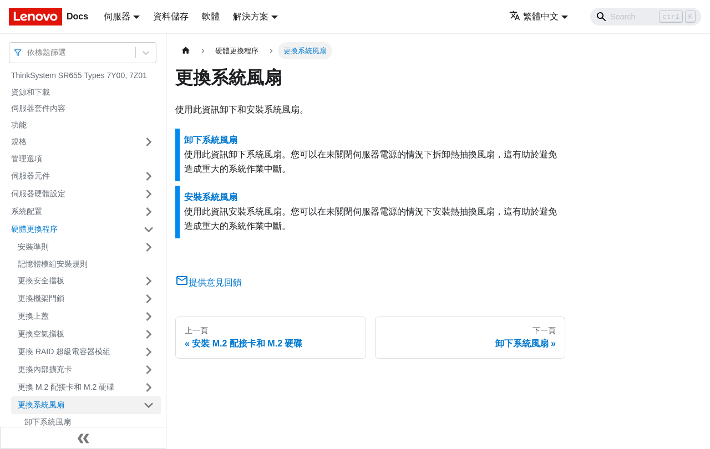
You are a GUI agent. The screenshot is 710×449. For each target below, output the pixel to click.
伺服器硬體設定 (38, 193)
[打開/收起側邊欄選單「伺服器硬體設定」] (148, 194)
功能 (19, 124)
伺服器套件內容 (38, 108)
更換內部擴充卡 (45, 369)
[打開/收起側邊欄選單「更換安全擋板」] (148, 281)
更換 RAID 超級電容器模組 (64, 351)
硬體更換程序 (34, 229)
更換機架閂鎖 (41, 298)
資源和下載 (30, 92)
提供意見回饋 (208, 282)
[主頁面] (185, 50)
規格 (19, 141)
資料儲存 (171, 16)
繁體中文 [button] (534, 16)
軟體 (211, 16)
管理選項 (26, 158)
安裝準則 (33, 246)
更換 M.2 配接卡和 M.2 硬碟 (66, 386)
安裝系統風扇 (210, 197)
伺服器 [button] (117, 16)
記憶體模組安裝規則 (53, 263)
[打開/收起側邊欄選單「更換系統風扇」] (148, 405)
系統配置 (26, 211)
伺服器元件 (30, 175)
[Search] (645, 16)
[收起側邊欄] (83, 438)
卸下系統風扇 (47, 421)
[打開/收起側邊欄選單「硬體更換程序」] (148, 229)
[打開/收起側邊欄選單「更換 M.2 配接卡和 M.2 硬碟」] (148, 387)
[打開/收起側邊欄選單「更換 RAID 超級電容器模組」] (148, 352)
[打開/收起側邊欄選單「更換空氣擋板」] (148, 334)
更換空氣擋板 (41, 333)
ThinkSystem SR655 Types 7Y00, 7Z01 (79, 75)
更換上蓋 (33, 316)
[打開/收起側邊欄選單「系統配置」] (148, 212)
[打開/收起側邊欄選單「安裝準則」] (148, 247)
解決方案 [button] (250, 16)
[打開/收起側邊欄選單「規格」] (148, 142)
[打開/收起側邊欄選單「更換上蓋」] (148, 316)
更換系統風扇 (41, 404)
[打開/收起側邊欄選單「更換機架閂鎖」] (148, 299)
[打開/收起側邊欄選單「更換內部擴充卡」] (148, 370)
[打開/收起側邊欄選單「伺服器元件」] (148, 176)
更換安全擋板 (41, 280)
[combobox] (28, 52)
